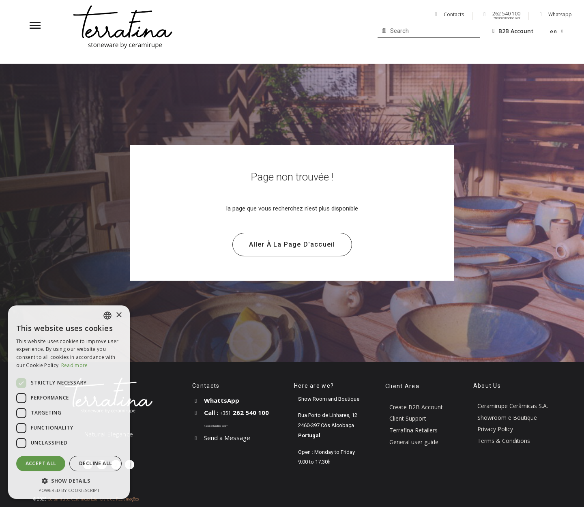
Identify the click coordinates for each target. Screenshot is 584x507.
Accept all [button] (41, 463)
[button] (292, 244)
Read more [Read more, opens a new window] (74, 365)
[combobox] (107, 316)
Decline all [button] (95, 463)
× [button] (119, 315)
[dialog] (69, 402)
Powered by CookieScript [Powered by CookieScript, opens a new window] (69, 490)
